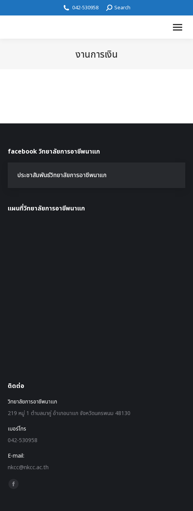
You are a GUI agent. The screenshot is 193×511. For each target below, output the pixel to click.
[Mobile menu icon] (177, 27)
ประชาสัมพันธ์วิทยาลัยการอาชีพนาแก (62, 175)
